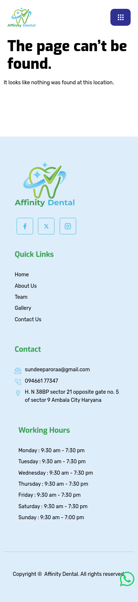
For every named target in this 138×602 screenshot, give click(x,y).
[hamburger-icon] (120, 17)
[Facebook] (25, 226)
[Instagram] (68, 226)
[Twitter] (46, 226)
